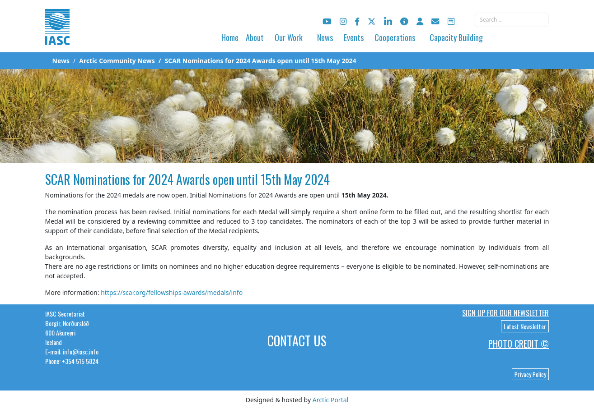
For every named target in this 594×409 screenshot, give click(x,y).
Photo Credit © (518, 343)
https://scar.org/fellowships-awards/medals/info (172, 292)
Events (354, 37)
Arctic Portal (330, 399)
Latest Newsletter (525, 326)
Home (230, 37)
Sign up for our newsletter (505, 313)
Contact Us (297, 340)
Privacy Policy (530, 374)
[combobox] (511, 20)
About (255, 37)
